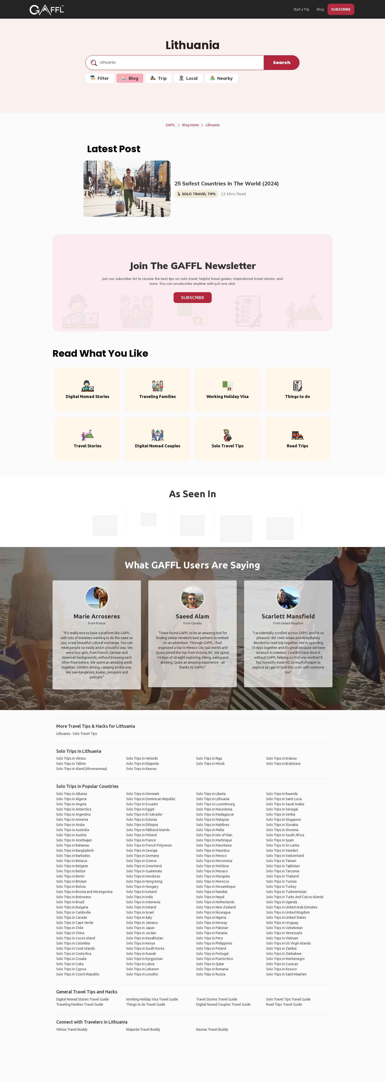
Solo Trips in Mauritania (214, 845)
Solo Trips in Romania (212, 969)
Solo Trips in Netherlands (215, 902)
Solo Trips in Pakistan (212, 928)
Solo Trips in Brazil (70, 902)
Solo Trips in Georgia (141, 850)
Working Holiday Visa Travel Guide (152, 999)
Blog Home (190, 125)
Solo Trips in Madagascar (215, 814)
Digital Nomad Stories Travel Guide (82, 999)
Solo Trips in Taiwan (281, 861)
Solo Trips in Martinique (214, 840)
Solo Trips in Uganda (281, 902)
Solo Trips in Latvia (140, 964)
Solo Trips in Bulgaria (72, 907)
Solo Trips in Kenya (140, 943)
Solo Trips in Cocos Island (75, 938)
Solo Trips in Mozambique (215, 887)
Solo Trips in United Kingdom (288, 912)
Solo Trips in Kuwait (141, 954)
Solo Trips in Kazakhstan (144, 938)
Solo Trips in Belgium (72, 866)
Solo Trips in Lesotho (142, 974)
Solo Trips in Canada (71, 917)
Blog (320, 9)
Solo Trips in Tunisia (281, 881)
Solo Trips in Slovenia (282, 830)
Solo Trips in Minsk (210, 764)
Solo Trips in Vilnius (71, 758)
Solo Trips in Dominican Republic (151, 799)
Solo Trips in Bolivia (71, 887)
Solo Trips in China (70, 933)
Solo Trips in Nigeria (211, 917)
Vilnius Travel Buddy (71, 1029)
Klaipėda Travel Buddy (143, 1029)
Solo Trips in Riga (209, 758)
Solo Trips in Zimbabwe (284, 954)
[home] (47, 10)
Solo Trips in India (139, 897)
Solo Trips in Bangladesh (75, 850)
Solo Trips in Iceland (141, 892)
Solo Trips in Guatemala (144, 871)
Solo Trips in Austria (71, 835)
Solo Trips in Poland (211, 948)
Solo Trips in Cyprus (71, 969)
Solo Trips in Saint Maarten (286, 974)
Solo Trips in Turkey (281, 887)
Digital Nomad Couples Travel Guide (223, 1004)
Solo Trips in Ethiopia (142, 825)
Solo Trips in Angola (71, 804)
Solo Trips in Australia (72, 830)
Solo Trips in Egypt (140, 809)
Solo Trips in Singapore (283, 820)
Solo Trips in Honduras (143, 876)
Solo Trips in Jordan (141, 933)
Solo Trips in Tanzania (282, 871)
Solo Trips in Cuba (69, 964)
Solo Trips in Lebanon (142, 969)
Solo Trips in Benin (70, 876)
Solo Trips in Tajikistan (283, 866)
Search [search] (281, 62)
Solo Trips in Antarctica (73, 809)
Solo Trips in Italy (139, 917)
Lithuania (213, 125)
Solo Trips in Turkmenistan (286, 892)
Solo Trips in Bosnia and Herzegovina (84, 892)
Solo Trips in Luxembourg (215, 804)
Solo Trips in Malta (210, 830)
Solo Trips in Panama (211, 933)
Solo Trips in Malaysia (212, 820)
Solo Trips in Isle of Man (214, 835)
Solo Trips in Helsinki (142, 758)
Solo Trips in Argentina (73, 814)
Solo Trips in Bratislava (283, 764)
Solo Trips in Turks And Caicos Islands (295, 897)
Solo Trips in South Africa (285, 835)
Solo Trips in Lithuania (212, 799)
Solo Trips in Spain (280, 840)
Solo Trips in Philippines (214, 943)
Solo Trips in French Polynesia (149, 845)
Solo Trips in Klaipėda (142, 764)
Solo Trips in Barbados (73, 856)
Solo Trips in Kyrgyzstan (144, 959)
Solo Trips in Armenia (72, 820)
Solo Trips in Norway (211, 923)
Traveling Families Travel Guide (79, 1004)
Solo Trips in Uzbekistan (284, 928)
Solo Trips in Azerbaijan (74, 840)
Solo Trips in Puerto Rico (214, 959)
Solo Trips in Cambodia (73, 912)
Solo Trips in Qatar (210, 964)
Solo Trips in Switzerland (285, 856)
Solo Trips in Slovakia (282, 825)
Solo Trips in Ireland (141, 907)
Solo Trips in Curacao (282, 964)
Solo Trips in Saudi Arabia (285, 804)
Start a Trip (301, 9)
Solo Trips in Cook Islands (75, 948)
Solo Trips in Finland (141, 835)
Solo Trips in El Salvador (144, 814)
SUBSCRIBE (341, 9)
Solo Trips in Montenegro (285, 959)
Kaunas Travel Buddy (212, 1029)
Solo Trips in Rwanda (282, 794)
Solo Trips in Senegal (282, 809)
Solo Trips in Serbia (280, 814)
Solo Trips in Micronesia (214, 861)
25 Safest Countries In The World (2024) (226, 183)
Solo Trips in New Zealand (216, 907)
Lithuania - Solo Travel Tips (76, 734)
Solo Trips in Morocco (212, 881)
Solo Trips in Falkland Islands (148, 830)
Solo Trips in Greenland (144, 866)
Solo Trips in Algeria (71, 799)
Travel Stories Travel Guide (216, 999)
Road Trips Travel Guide (284, 1004)
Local (188, 78)
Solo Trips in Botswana (73, 897)
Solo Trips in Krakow (281, 758)
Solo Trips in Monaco (212, 871)
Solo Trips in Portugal (212, 954)
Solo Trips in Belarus (71, 861)
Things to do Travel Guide (145, 1004)
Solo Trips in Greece (141, 861)
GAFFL (170, 125)
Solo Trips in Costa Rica (73, 954)
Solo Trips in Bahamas (72, 845)
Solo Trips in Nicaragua (213, 912)
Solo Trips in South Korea (145, 948)
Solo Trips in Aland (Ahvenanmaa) (81, 769)
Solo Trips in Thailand (282, 876)
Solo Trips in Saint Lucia (284, 799)
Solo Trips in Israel (140, 912)
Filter (99, 78)
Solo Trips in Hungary (142, 887)
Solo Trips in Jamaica (142, 923)
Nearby (221, 78)
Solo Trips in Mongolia (213, 876)
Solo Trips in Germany (142, 856)
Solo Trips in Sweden (282, 850)
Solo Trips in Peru (209, 938)
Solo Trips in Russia (210, 974)
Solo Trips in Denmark (142, 794)
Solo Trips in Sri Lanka (282, 845)
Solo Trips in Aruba (70, 825)
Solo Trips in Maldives (212, 825)
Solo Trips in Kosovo (281, 969)
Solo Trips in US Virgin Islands (288, 943)
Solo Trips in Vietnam (282, 938)
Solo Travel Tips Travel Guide (288, 999)
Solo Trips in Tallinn (71, 764)
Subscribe (192, 297)
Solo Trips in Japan (140, 928)
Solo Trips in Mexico (211, 856)
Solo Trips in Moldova (212, 866)
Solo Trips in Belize (70, 871)
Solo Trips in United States (286, 917)
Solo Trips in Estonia (141, 820)
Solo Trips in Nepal (210, 897)
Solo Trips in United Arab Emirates (291, 907)
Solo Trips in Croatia (71, 959)
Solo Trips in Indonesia (143, 902)
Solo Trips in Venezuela (284, 933)
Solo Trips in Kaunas (141, 769)
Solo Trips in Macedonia (214, 809)
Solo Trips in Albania (71, 794)
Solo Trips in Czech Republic (77, 974)
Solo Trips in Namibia (211, 892)
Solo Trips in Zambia (281, 948)
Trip (159, 78)
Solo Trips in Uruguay (282, 923)
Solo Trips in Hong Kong (144, 881)
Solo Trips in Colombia (73, 943)
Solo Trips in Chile (69, 928)
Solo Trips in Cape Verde (74, 923)
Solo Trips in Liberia (211, 794)
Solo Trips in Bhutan (71, 881)
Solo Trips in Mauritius (213, 850)
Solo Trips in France (141, 840)
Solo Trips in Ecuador (142, 804)
